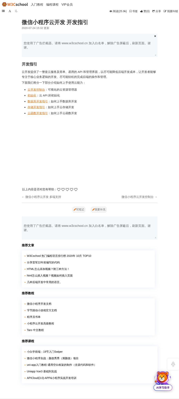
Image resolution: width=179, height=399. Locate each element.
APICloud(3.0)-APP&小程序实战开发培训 (52, 377)
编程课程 (52, 4)
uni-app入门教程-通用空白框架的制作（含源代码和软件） (62, 364)
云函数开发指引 (38, 113)
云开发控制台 (36, 89)
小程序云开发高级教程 (40, 323)
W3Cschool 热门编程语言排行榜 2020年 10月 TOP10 (59, 255)
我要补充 (98, 209)
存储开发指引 (36, 107)
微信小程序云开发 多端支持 (43, 196)
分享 (156, 11)
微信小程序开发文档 (39, 303)
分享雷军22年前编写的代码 (43, 262)
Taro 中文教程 (35, 330)
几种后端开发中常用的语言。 (44, 282)
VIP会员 (67, 4)
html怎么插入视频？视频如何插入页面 (50, 275)
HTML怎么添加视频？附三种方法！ (48, 269)
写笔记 (79, 209)
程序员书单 (34, 316)
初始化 (32, 95)
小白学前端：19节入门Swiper (45, 351)
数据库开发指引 (38, 101)
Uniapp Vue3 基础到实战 (42, 371)
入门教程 (37, 4)
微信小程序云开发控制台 (138, 196)
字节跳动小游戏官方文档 (42, 310)
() (145, 11)
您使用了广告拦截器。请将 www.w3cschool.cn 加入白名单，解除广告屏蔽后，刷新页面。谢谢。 (87, 45)
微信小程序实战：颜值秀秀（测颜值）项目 (53, 358)
